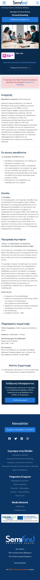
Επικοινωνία (20, 496)
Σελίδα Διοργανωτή (20, 400)
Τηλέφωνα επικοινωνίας (20, 68)
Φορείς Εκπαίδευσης (20, 470)
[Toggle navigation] (4, 3)
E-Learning (4, 8)
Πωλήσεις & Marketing (15, 8)
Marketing (26, 8)
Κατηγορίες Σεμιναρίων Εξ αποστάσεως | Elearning (20, 466)
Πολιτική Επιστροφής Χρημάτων (20, 556)
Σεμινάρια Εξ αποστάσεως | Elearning (20, 459)
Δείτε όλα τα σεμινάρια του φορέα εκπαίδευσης (20, 62)
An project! (20, 569)
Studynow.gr (20, 506)
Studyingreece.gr (20, 510)
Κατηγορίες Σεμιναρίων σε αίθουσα (20, 462)
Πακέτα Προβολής (20, 484)
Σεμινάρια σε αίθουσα (20, 455)
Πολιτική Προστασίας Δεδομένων (20, 553)
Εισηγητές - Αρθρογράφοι (20, 488)
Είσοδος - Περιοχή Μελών (20, 492)
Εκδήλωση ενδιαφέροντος (20, 19)
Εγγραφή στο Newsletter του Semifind (20, 430)
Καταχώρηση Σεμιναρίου (20, 481)
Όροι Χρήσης (20, 549)
